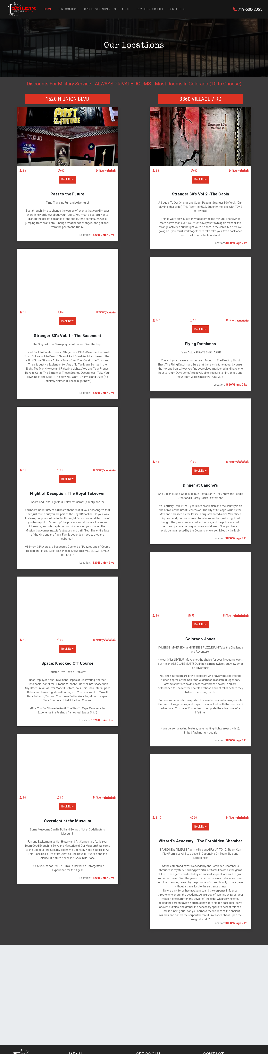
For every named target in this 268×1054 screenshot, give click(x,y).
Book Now (67, 179)
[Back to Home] (22, 9)
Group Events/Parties (100, 9)
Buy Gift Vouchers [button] (150, 9)
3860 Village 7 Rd (201, 99)
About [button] (126, 9)
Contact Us (177, 9)
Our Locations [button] (68, 9)
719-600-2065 (247, 9)
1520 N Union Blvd (67, 99)
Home (48, 9)
